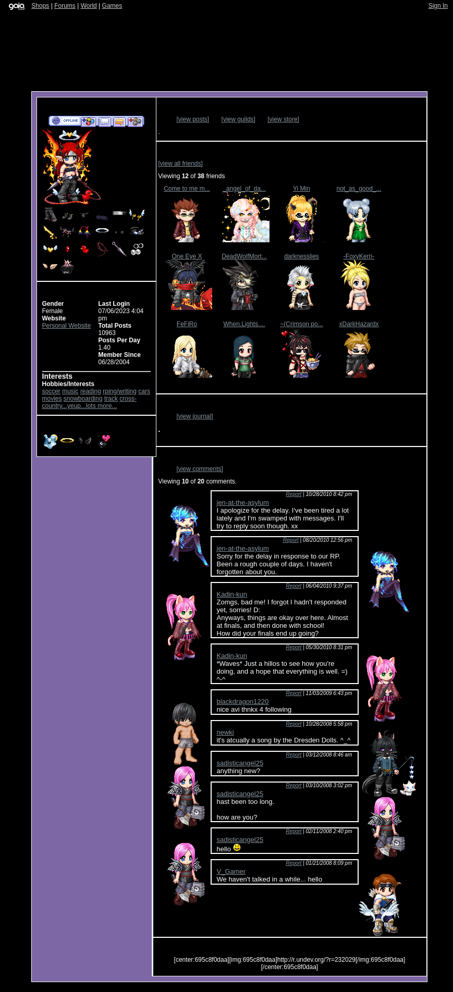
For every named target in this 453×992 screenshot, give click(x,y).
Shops (40, 5)
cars (144, 391)
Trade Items (119, 121)
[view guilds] (238, 119)
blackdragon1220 (243, 701)
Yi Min (301, 188)
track (111, 398)
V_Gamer (231, 871)
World (89, 5)
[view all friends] (180, 163)
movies (52, 398)
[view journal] (195, 416)
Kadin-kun (232, 594)
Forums (65, 5)
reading (90, 391)
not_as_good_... (358, 188)
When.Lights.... (244, 324)
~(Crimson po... (301, 324)
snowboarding (83, 398)
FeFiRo (187, 324)
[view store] (283, 119)
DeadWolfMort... (244, 256)
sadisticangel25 (240, 763)
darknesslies (301, 256)
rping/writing (120, 391)
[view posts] (193, 119)
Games (112, 5)
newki (225, 732)
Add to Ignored (135, 121)
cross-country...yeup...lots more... (89, 402)
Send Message (104, 121)
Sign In (438, 5)
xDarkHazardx (358, 324)
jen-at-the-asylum (243, 502)
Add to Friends (88, 121)
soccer (51, 391)
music (70, 391)
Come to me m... (187, 188)
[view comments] (200, 469)
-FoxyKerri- (359, 256)
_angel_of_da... (244, 188)
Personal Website (66, 325)
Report (293, 494)
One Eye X (187, 256)
